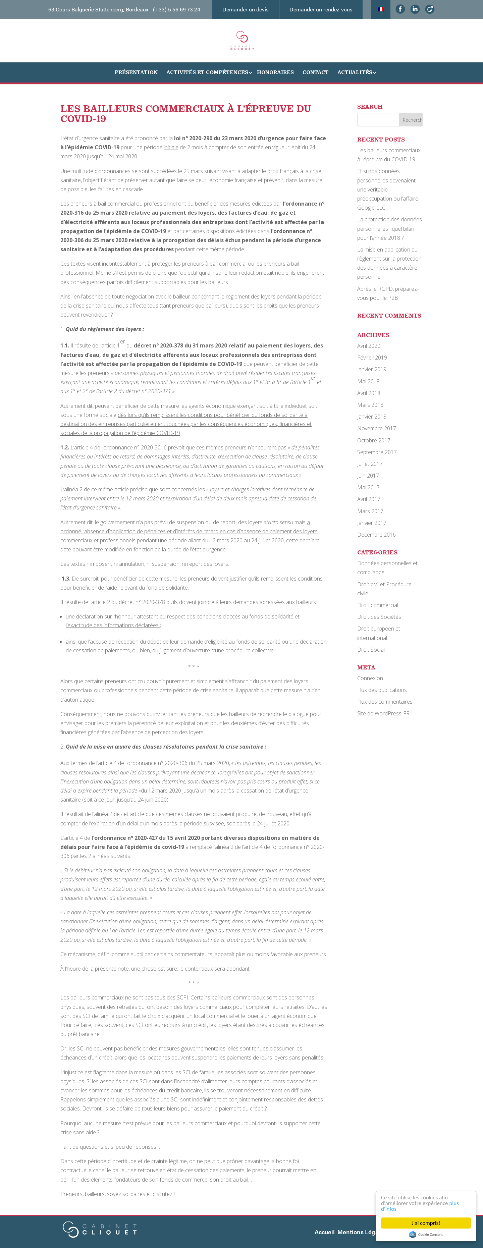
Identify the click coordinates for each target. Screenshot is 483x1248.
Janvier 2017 (371, 523)
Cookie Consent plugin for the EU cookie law (426, 1234)
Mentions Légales (362, 1232)
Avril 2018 (368, 393)
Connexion (370, 678)
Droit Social (371, 649)
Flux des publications (382, 690)
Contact (316, 72)
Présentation (136, 72)
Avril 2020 (368, 345)
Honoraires (275, 72)
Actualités (354, 72)
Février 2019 (372, 357)
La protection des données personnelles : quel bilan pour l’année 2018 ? (389, 228)
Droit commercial (377, 605)
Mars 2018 (370, 405)
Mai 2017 (368, 487)
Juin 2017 (368, 475)
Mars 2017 (370, 511)
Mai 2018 (368, 381)
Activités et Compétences (207, 72)
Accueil (325, 1232)
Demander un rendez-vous (321, 9)
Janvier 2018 (371, 416)
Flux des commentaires (385, 701)
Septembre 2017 (377, 452)
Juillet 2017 (370, 464)
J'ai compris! (426, 1223)
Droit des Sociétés (379, 616)
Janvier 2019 (371, 369)
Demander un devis (245, 9)
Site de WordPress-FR (383, 713)
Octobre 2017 (373, 440)
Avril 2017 (368, 499)
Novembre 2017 (376, 428)
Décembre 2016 (376, 534)
